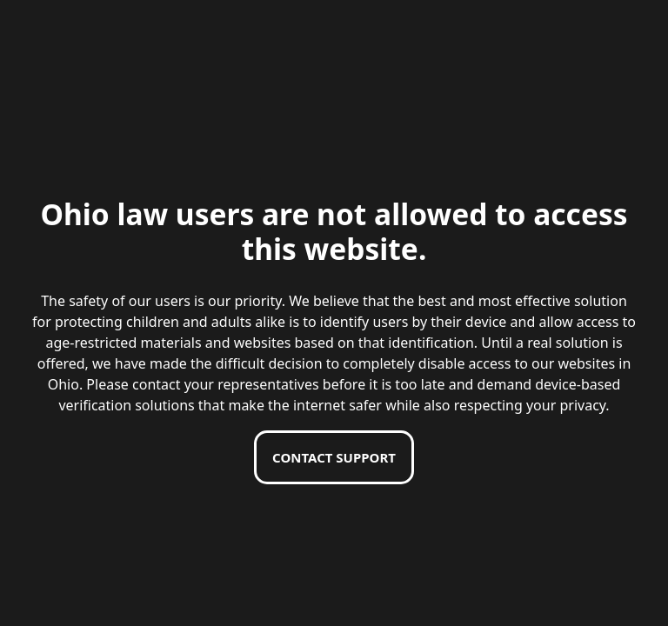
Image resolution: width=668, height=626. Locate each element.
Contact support (334, 457)
